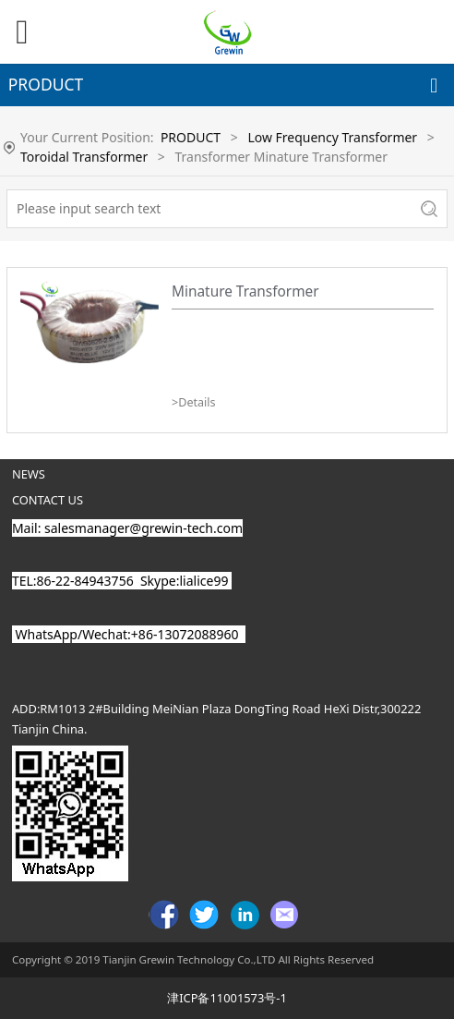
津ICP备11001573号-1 (227, 997)
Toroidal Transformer (84, 156)
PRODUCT (191, 137)
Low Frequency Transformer (332, 137)
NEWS (28, 474)
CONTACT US (47, 499)
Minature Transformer (245, 291)
